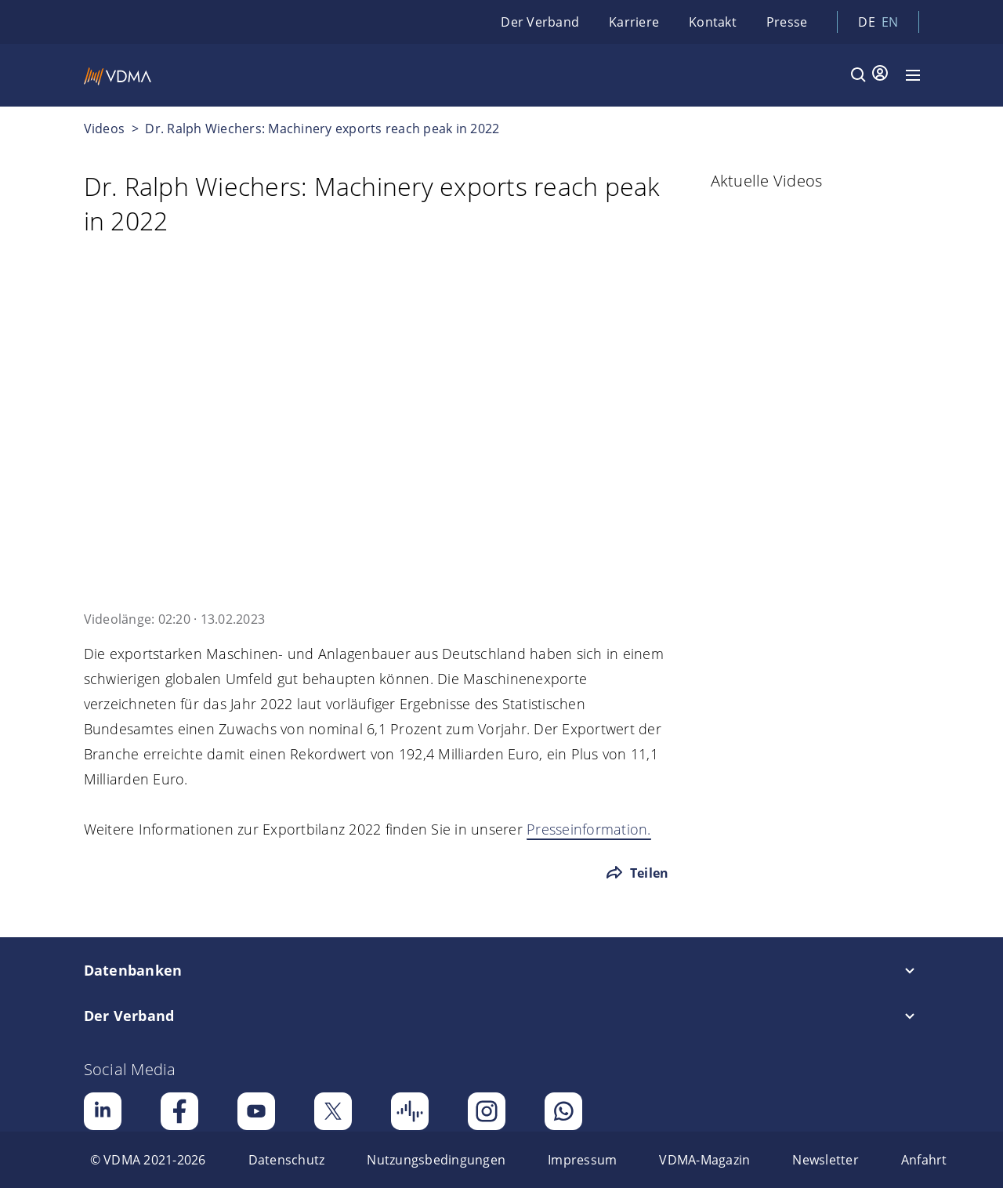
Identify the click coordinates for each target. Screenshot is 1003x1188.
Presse (787, 22)
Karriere (634, 22)
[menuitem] (148, 1160)
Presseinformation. (589, 829)
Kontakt (713, 22)
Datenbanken (133, 970)
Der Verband (540, 22)
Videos (104, 128)
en (890, 22)
